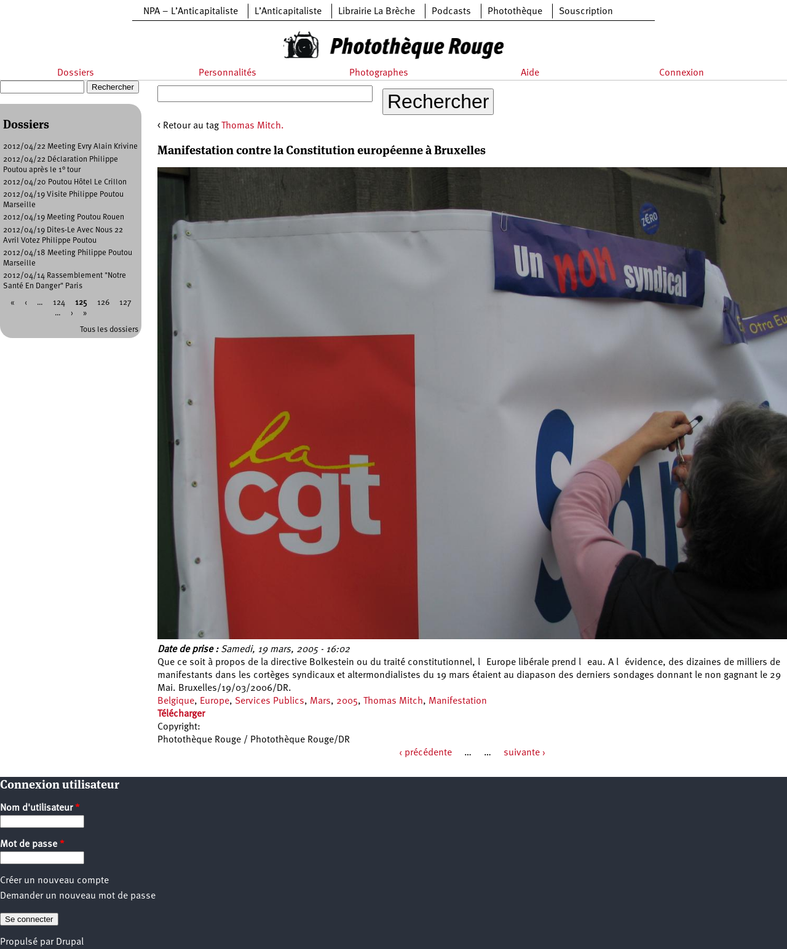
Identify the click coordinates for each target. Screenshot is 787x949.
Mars (320, 701)
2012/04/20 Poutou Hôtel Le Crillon (65, 182)
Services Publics (269, 701)
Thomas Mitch (393, 701)
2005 (347, 701)
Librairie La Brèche (376, 12)
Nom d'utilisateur (40, 808)
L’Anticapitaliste (288, 12)
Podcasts (451, 12)
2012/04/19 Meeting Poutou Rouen (63, 217)
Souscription (586, 12)
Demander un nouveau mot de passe (78, 896)
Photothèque (515, 12)
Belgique (175, 701)
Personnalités (227, 73)
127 (125, 303)
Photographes (378, 73)
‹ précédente (425, 753)
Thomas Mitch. (252, 126)
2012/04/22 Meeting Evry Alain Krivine (70, 147)
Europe (214, 701)
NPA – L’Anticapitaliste (190, 12)
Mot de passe (32, 844)
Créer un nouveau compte (54, 881)
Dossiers (75, 73)
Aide (530, 73)
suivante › (524, 753)
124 (59, 303)
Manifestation (458, 701)
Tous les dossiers (109, 330)
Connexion (681, 73)
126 (103, 303)
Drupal (70, 942)
